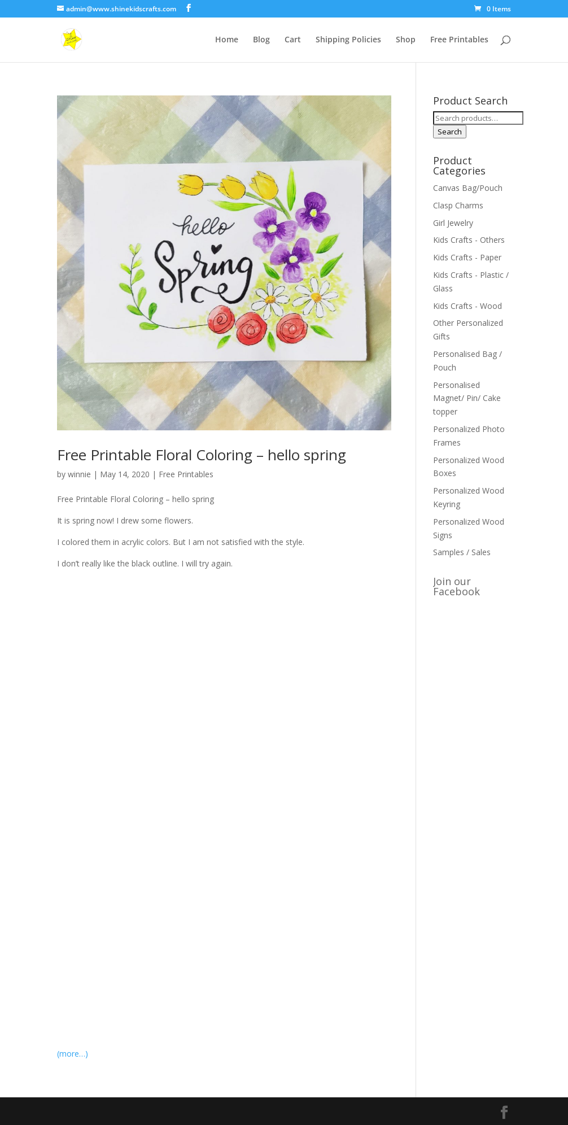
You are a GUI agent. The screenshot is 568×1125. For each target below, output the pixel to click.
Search (450, 132)
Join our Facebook (456, 586)
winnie (79, 474)
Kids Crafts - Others (469, 239)
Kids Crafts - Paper (467, 257)
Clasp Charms (458, 205)
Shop (406, 40)
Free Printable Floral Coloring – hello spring (201, 454)
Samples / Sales (462, 552)
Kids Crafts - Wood (467, 305)
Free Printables (459, 40)
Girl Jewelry (453, 222)
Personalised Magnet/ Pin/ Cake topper (467, 398)
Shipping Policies (348, 40)
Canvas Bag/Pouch (468, 187)
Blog (261, 40)
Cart (293, 40)
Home (226, 40)
